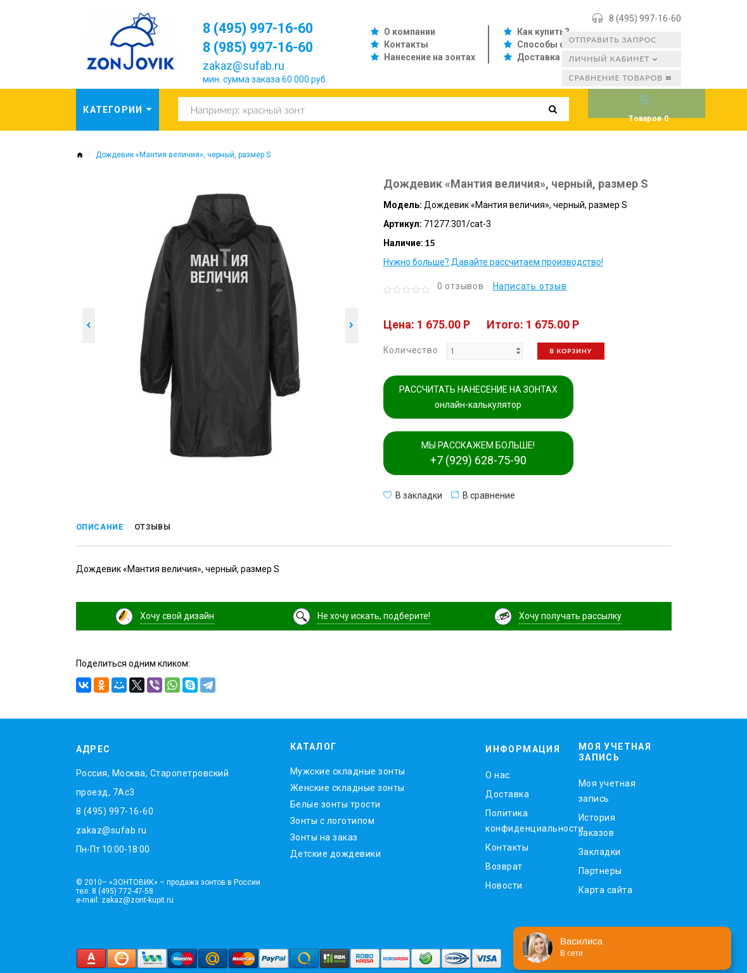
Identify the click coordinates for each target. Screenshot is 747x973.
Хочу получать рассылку (570, 614)
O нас (497, 773)
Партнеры (600, 868)
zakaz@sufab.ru (243, 65)
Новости (504, 883)
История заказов (597, 822)
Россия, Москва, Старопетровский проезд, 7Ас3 (152, 780)
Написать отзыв (530, 286)
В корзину (571, 351)
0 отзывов (460, 286)
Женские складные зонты (347, 786)
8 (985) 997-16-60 (266, 47)
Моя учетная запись (607, 788)
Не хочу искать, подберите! (373, 614)
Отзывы (165, 528)
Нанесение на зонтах (429, 57)
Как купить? (543, 32)
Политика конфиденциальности (522, 819)
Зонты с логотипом (332, 819)
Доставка (538, 57)
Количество (410, 350)
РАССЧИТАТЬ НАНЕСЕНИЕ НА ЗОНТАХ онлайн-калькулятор (478, 397)
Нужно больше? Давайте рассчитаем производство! (493, 262)
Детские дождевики (335, 852)
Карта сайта (605, 887)
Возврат (504, 864)
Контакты (406, 44)
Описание (104, 528)
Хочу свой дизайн (177, 614)
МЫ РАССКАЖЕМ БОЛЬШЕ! (478, 453)
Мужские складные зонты (347, 769)
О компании (409, 32)
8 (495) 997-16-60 (645, 18)
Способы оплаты (555, 44)
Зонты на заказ (324, 835)
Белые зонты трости (335, 802)
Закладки (599, 849)
